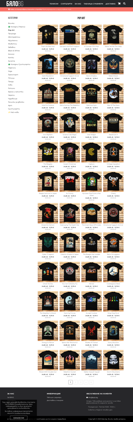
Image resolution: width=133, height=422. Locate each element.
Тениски (54, 4)
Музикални (13, 40)
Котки (11, 58)
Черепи (11, 95)
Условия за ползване (22, 413)
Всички (11, 23)
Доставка (110, 4)
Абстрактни (14, 37)
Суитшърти (66, 4)
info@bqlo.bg (92, 397)
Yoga (10, 71)
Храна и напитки (15, 92)
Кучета (11, 61)
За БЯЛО (10, 397)
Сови (10, 85)
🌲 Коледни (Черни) (16, 27)
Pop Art (11, 30)
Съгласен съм (18, 418)
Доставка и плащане (55, 400)
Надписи (12, 68)
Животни (12, 44)
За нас (78, 4)
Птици (11, 78)
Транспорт (13, 75)
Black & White (14, 51)
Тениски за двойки (16, 102)
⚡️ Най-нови (13, 112)
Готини (11, 88)
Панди (11, 82)
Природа (12, 34)
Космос (11, 54)
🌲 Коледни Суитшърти (19, 64)
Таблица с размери (93, 4)
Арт (10, 105)
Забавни (11, 47)
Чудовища (12, 99)
